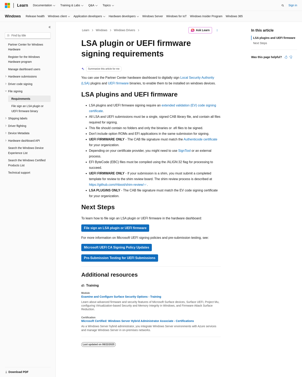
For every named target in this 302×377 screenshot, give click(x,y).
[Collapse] (49, 27)
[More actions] (217, 30)
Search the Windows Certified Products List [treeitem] (26, 163)
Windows (101, 30)
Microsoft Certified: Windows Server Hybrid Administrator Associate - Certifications (137, 321)
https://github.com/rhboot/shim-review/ (116, 184)
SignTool (184, 150)
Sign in (292, 5)
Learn (85, 30)
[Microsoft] (7, 5)
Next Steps (260, 43)
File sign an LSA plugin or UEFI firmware (115, 228)
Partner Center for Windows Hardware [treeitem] (25, 47)
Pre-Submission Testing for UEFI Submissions (119, 258)
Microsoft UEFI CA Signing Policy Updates (116, 247)
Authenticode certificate (200, 139)
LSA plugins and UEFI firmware (274, 37)
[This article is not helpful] (290, 57)
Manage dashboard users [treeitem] (24, 69)
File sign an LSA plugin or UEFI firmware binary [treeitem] (27, 108)
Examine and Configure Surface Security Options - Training (121, 296)
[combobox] (28, 35)
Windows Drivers (124, 30)
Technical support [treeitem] (19, 172)
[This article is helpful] (286, 57)
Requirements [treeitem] (20, 98)
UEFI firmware (118, 83)
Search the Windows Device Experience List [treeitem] (26, 150)
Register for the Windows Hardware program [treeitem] (24, 59)
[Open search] (283, 5)
